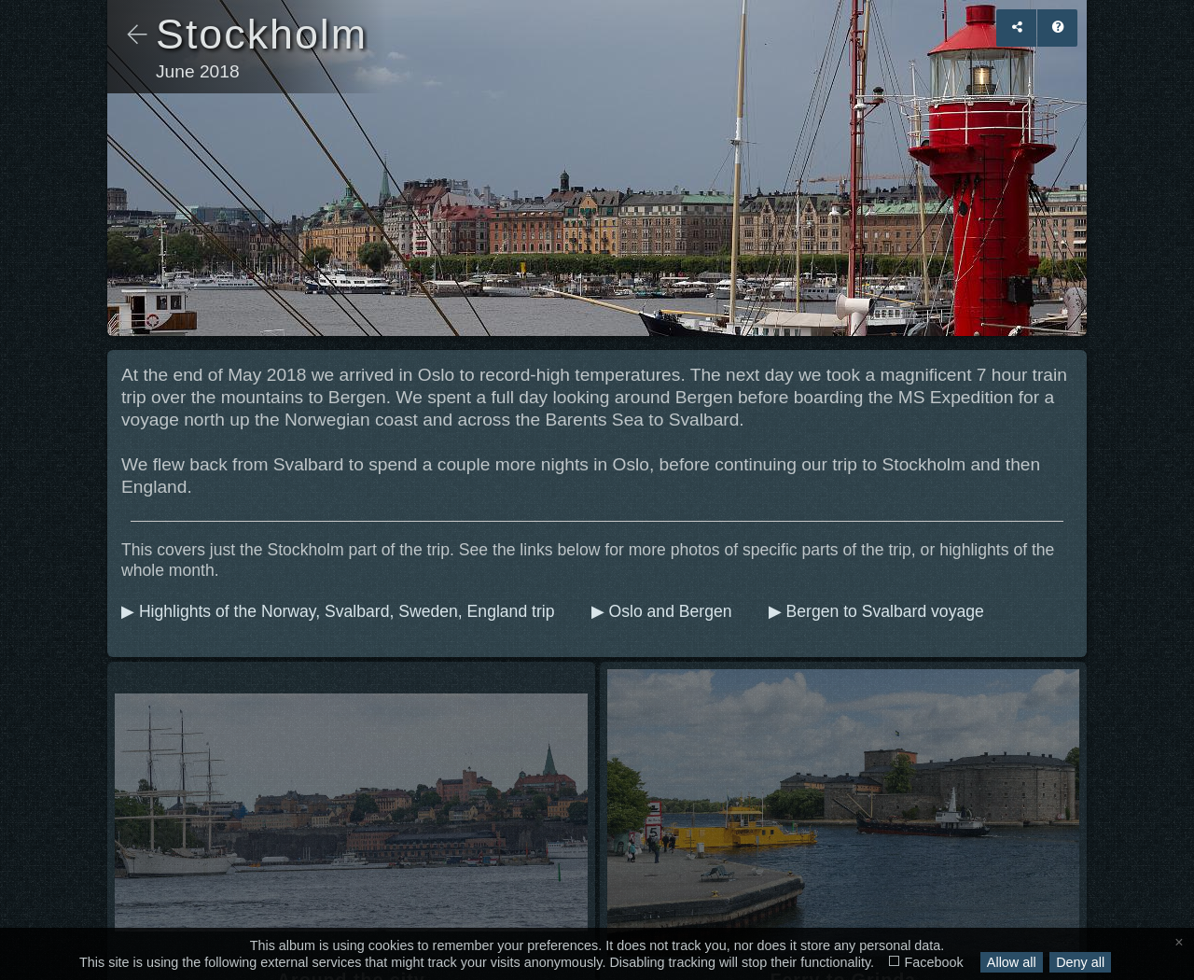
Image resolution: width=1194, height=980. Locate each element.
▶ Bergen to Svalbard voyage (879, 611)
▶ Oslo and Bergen (664, 611)
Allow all (1011, 962)
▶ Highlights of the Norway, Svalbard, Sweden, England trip (340, 611)
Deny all (1080, 962)
